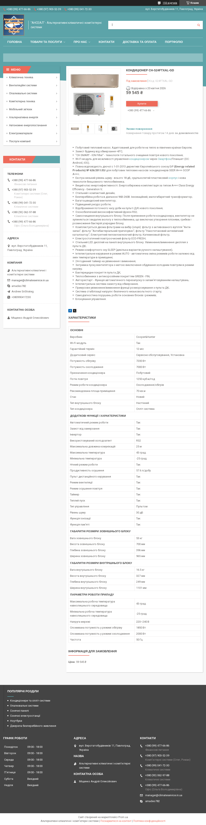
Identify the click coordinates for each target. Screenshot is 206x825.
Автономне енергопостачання (28, 125)
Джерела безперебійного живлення (33, 725)
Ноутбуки (16, 720)
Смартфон (164, 158)
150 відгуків (170, 2)
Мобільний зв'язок (20, 109)
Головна (14, 42)
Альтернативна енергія (23, 117)
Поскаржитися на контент (115, 821)
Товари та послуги (46, 42)
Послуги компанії (20, 141)
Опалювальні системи (23, 93)
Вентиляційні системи (23, 85)
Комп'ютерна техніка (22, 101)
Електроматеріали (20, 133)
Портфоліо (174, 42)
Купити (141, 103)
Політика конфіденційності (149, 821)
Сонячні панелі (19, 710)
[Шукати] (198, 25)
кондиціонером (139, 158)
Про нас (80, 42)
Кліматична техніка (21, 77)
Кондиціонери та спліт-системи (30, 700)
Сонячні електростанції (25, 715)
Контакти (106, 42)
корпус (173, 177)
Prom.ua (123, 817)
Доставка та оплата (140, 42)
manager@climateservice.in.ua (30, 280)
